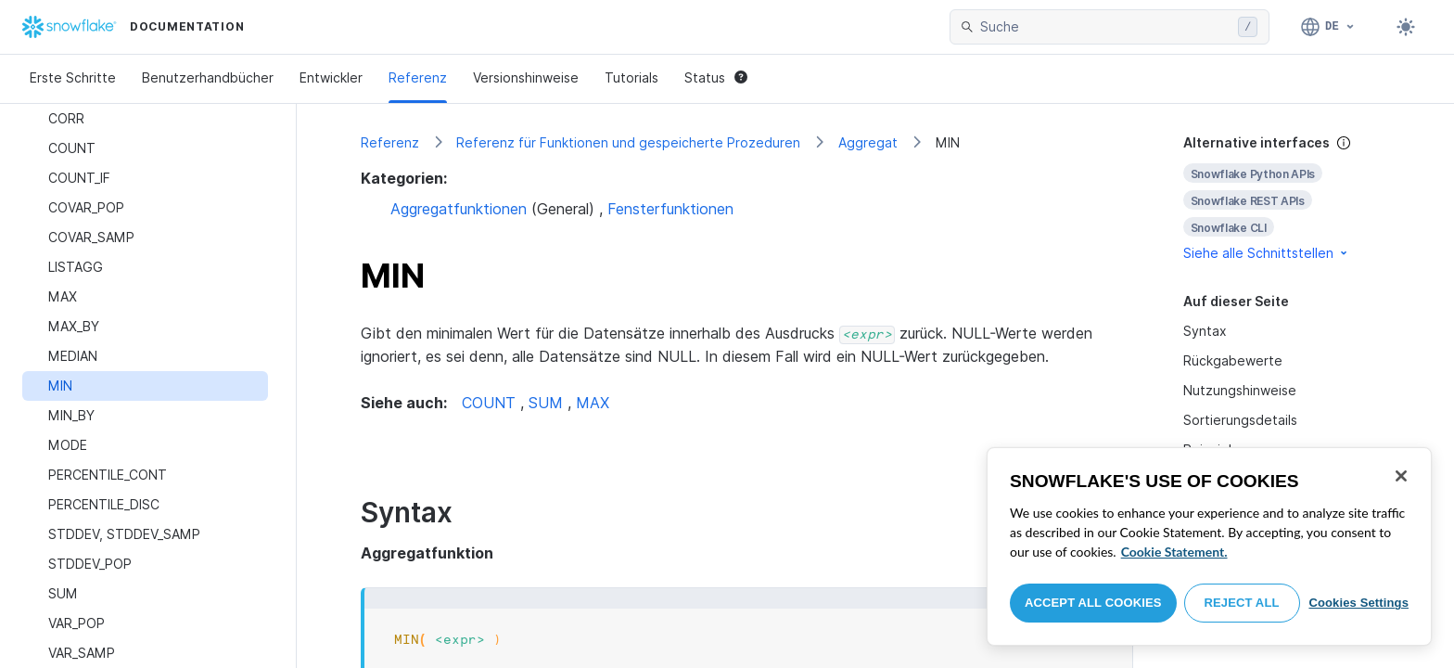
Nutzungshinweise (1239, 390)
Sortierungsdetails (1240, 420)
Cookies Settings (1358, 603)
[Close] (1401, 476)
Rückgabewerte (1232, 360)
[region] (1209, 546)
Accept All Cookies (1093, 603)
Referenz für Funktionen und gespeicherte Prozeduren (628, 142)
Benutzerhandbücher (208, 77)
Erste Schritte (73, 77)
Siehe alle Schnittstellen (1266, 253)
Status (715, 77)
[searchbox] (1105, 27)
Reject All (1242, 603)
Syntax (1205, 331)
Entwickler (331, 77)
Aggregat (868, 142)
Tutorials (631, 77)
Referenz (418, 77)
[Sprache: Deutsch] (1328, 26)
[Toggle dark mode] (1405, 26)
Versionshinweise (526, 77)
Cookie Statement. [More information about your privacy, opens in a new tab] (1174, 551)
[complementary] (1287, 198)
